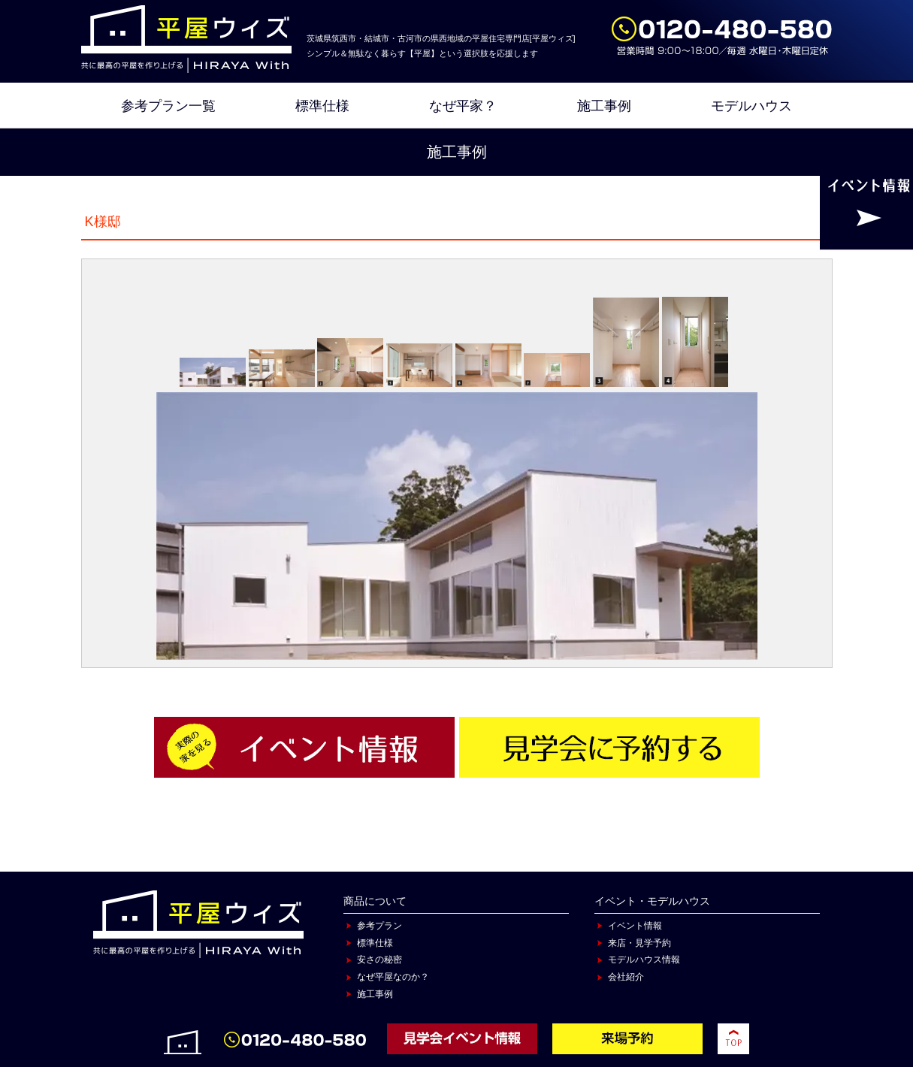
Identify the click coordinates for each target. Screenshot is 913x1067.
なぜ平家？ (463, 105)
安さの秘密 (379, 959)
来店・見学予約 (639, 943)
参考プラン (379, 925)
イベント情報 (635, 925)
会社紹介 (626, 977)
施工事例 (604, 105)
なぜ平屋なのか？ (393, 977)
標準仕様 (322, 105)
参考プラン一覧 (168, 105)
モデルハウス (751, 105)
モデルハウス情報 (644, 959)
